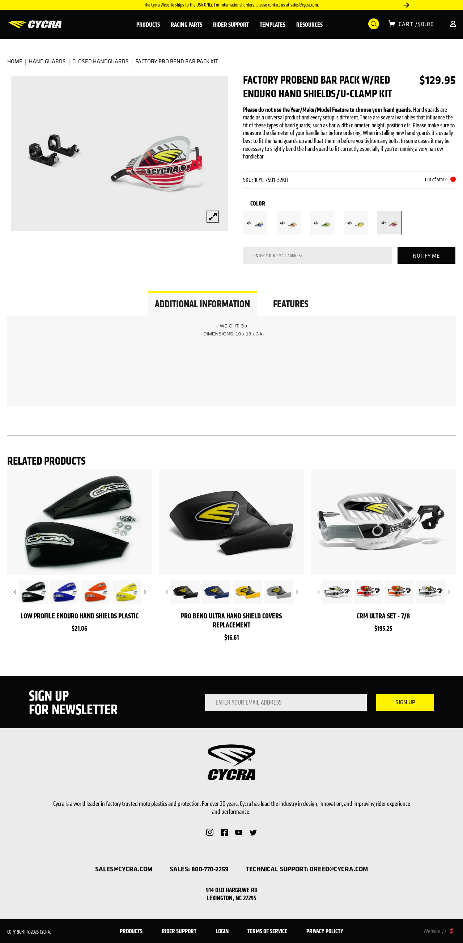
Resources (309, 24)
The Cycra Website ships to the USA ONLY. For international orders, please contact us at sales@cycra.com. (231, 5)
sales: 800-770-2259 (199, 869)
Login (449, 23)
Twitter (253, 832)
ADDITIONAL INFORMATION (202, 303)
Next (406, 5)
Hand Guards (47, 61)
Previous (14, 592)
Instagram (210, 832)
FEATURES (290, 303)
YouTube (239, 832)
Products (148, 24)
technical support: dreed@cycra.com (307, 869)
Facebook (224, 832)
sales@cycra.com (123, 869)
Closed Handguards (100, 61)
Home (14, 61)
